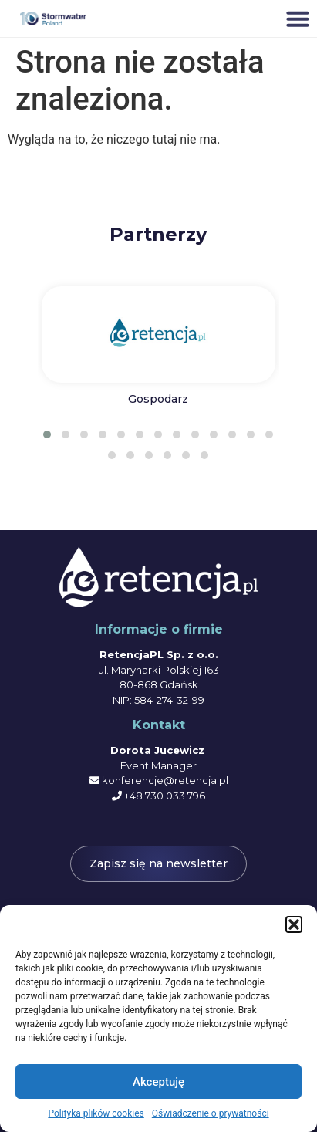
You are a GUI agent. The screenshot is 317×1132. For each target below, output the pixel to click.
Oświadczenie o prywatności (210, 1113)
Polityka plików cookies (95, 1113)
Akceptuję (158, 1082)
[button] (294, 924)
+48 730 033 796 (164, 795)
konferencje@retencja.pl (165, 780)
